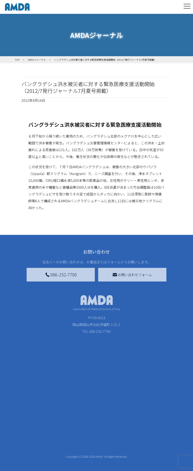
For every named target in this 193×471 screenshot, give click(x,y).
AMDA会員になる (93, 410)
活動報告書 (31, 433)
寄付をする (85, 402)
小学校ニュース (31, 445)
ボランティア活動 (58, 446)
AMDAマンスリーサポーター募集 (94, 420)
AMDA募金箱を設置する (94, 444)
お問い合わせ (156, 402)
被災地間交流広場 (125, 402)
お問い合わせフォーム (132, 274)
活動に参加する (54, 437)
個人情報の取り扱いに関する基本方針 (158, 437)
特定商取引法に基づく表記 (158, 413)
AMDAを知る (31, 410)
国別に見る (53, 422)
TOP (25, 402)
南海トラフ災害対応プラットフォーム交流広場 (128, 422)
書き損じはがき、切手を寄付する (93, 432)
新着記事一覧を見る (58, 413)
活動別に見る (55, 429)
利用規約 (153, 424)
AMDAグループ (32, 421)
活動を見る (51, 402)
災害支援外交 (125, 410)
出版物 (29, 454)
